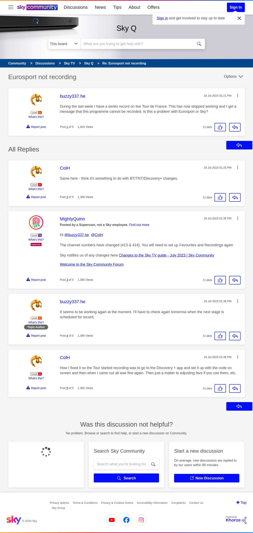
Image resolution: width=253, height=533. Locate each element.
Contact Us (196, 502)
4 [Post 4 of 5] (67, 335)
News (100, 7)
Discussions (76, 7)
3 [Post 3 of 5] (67, 279)
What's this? (36, 116)
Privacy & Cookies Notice (117, 502)
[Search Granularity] (64, 44)
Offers (153, 7)
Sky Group (58, 508)
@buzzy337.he (76, 235)
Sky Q (126, 28)
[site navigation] (10, 7)
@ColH (97, 235)
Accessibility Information (152, 502)
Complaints (178, 502)
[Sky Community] (37, 7)
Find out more (139, 225)
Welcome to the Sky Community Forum (92, 264)
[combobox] (136, 44)
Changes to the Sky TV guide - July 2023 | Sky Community (166, 255)
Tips (117, 7)
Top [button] (243, 503)
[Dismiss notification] (239, 18)
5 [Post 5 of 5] (67, 388)
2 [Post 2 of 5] (67, 197)
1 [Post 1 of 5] (67, 126)
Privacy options (59, 502)
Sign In (236, 7)
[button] (238, 95)
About (134, 7)
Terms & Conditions (85, 502)
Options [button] (230, 76)
